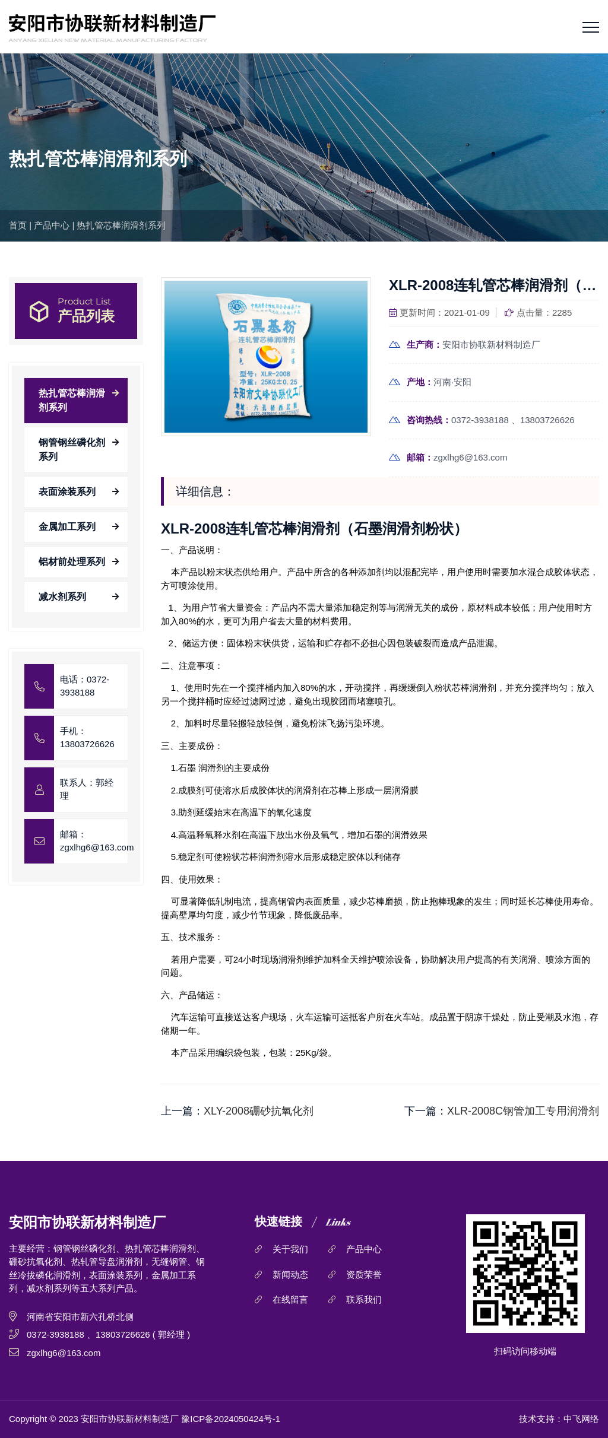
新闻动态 (290, 1274)
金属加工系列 (67, 527)
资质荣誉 (364, 1274)
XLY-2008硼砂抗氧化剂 (259, 1111)
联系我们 (364, 1299)
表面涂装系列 (67, 492)
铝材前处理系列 (72, 562)
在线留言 (290, 1299)
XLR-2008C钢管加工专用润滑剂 (523, 1111)
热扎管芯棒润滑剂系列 (121, 225)
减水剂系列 (62, 597)
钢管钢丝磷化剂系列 (72, 449)
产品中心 (51, 225)
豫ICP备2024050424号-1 (230, 1419)
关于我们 (290, 1249)
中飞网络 (581, 1419)
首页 (18, 225)
